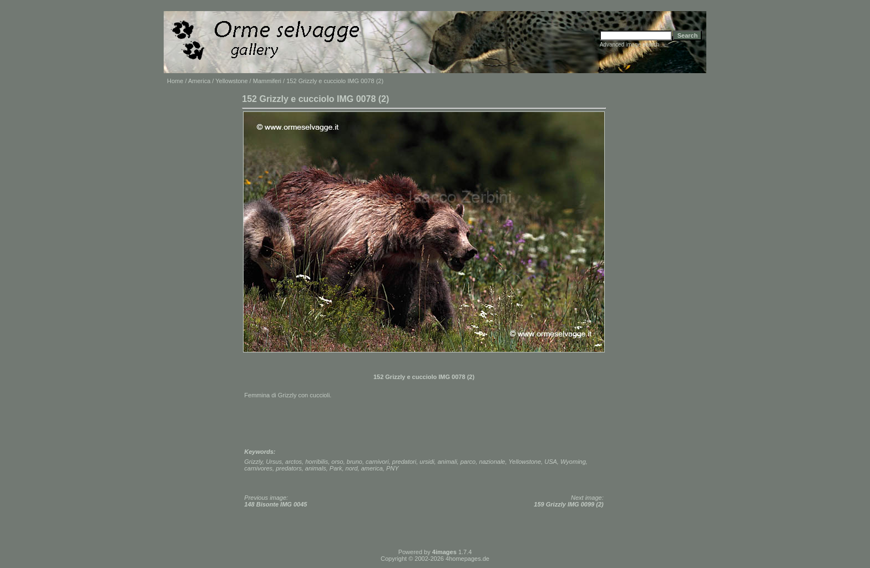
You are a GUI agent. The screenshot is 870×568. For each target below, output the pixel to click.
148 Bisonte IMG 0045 (275, 504)
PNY (392, 468)
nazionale (492, 461)
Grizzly (253, 461)
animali (447, 461)
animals (315, 468)
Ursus (274, 461)
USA (550, 461)
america (372, 468)
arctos (293, 461)
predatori (404, 461)
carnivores (258, 468)
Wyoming (573, 461)
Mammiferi (267, 81)
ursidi (426, 461)
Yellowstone (231, 81)
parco (468, 461)
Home (175, 81)
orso (337, 461)
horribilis (316, 461)
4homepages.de (467, 558)
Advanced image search (629, 45)
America (199, 81)
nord (352, 468)
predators (288, 468)
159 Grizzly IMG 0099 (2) (568, 504)
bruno (354, 461)
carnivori (377, 461)
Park (336, 468)
